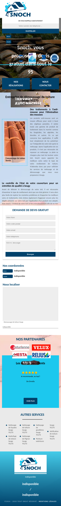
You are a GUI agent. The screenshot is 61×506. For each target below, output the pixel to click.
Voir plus (30, 401)
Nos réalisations (16, 83)
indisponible (18, 36)
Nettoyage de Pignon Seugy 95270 (26, 440)
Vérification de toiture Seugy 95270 (54, 435)
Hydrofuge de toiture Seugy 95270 (12, 440)
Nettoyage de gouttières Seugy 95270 (40, 430)
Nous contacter (45, 83)
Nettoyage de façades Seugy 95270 (12, 429)
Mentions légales (48, 501)
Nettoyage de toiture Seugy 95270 (26, 429)
